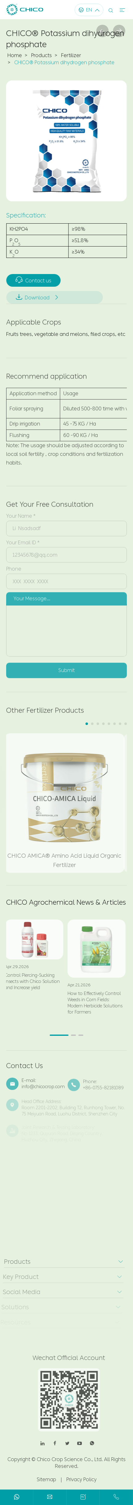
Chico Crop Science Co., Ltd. (70, 1459)
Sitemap (46, 1479)
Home (14, 57)
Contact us (35, 280)
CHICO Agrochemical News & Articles (66, 902)
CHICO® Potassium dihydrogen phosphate (64, 64)
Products (41, 57)
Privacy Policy (81, 1479)
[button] (86, 723)
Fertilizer (71, 57)
